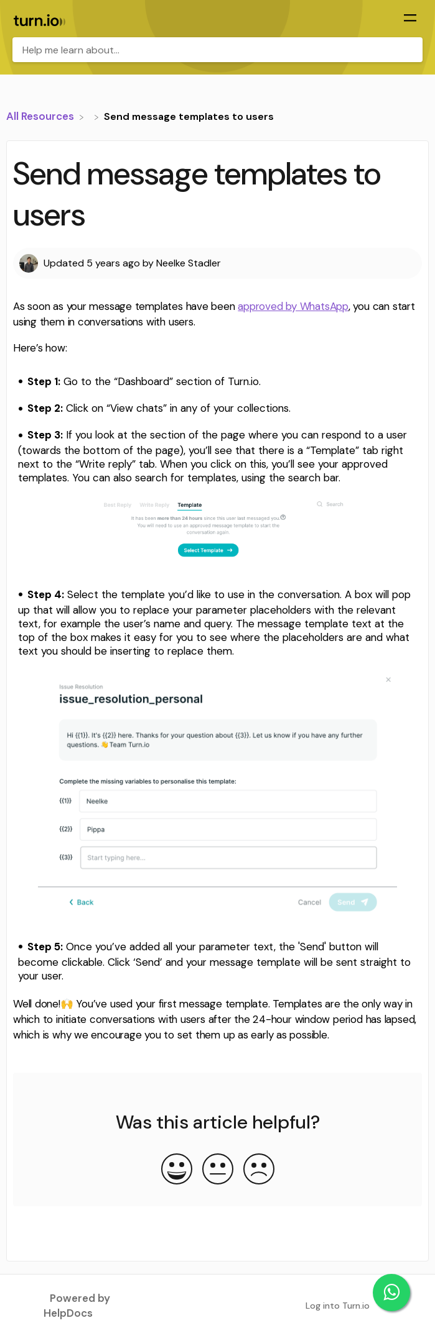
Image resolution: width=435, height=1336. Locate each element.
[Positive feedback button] (176, 1170)
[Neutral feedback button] (218, 1170)
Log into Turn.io (338, 1305)
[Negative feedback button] (259, 1170)
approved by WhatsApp (293, 306)
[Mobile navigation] (410, 19)
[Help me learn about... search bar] (217, 49)
